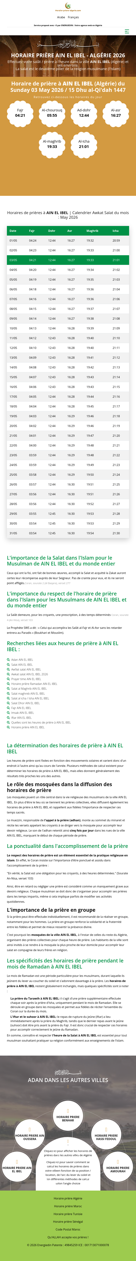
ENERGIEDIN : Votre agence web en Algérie (81, 25)
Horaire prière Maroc (68, 1206)
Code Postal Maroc (68, 1229)
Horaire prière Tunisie (68, 1214)
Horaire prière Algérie (68, 1198)
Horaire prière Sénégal (68, 1222)
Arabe (61, 17)
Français (73, 17)
